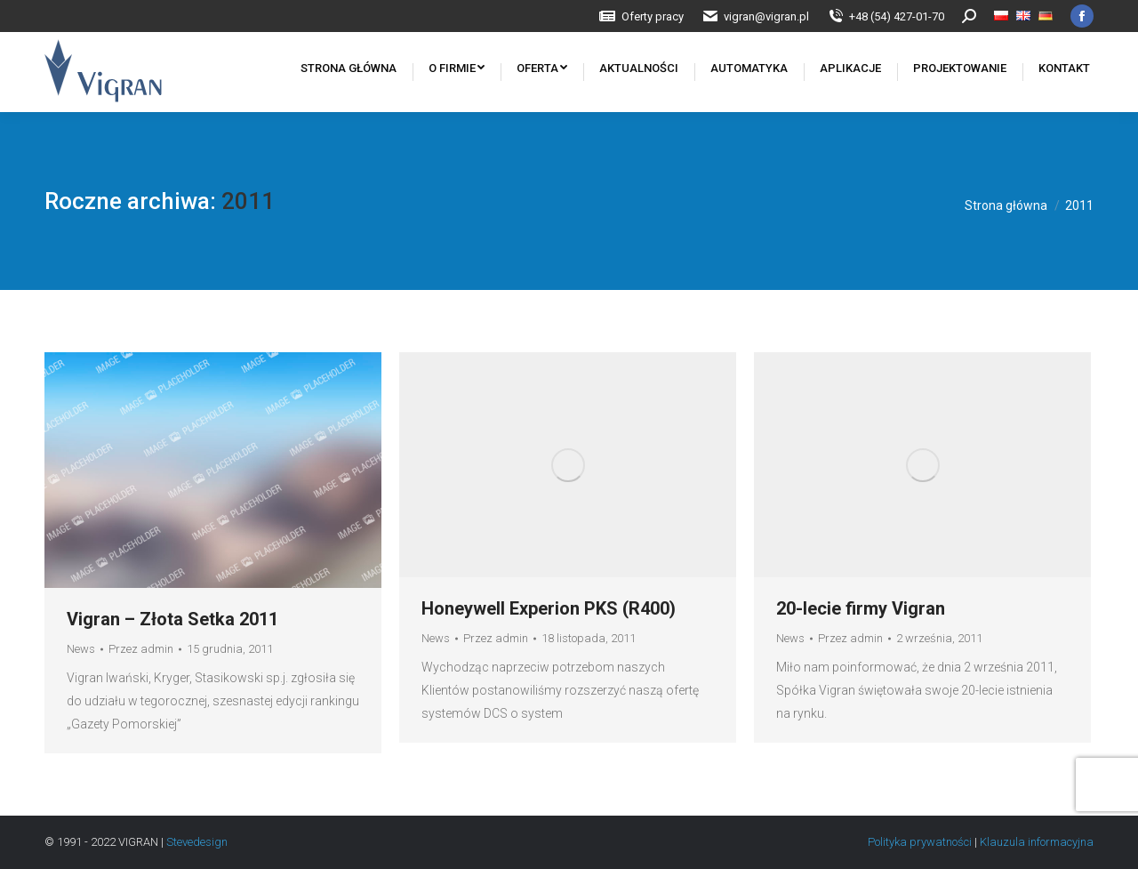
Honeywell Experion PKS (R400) (548, 608)
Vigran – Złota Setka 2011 (172, 619)
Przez (140, 649)
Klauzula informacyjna (1037, 842)
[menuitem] (641, 16)
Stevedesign (197, 842)
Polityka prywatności (921, 842)
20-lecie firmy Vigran (860, 608)
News (81, 649)
